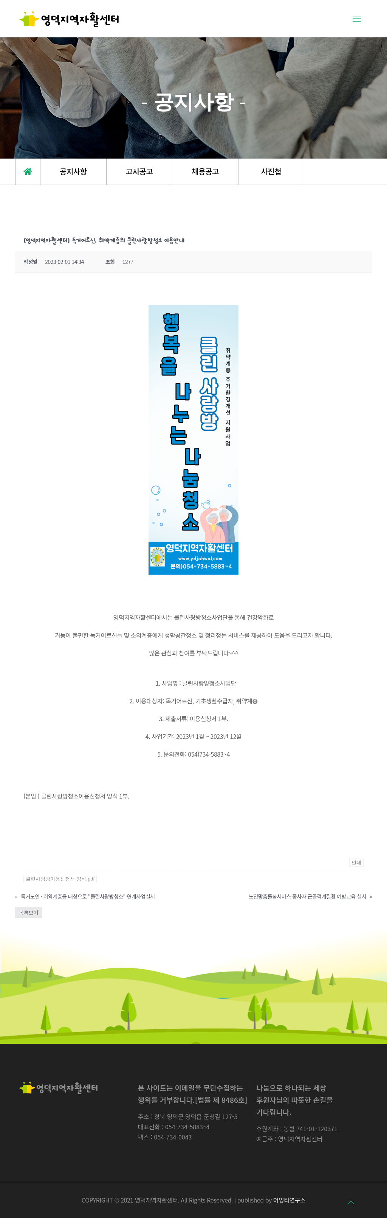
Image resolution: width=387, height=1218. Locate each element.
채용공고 (205, 171)
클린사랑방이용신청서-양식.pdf (60, 879)
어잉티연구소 (289, 1199)
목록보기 (29, 912)
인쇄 (356, 862)
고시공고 (139, 171)
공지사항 (73, 171)
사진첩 (271, 171)
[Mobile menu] (355, 18)
